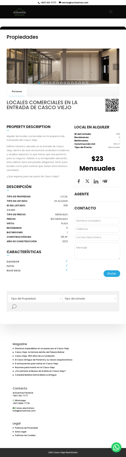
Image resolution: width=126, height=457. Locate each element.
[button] (116, 447)
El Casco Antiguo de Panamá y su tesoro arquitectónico (43, 359)
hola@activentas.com (24, 410)
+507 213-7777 (48, 2)
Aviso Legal (20, 431)
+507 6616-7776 (21, 403)
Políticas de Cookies (25, 435)
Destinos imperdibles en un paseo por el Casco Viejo (42, 348)
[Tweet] (87, 190)
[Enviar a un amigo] (105, 190)
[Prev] (10, 76)
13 (83, 92)
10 (72, 92)
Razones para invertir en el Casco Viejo (35, 367)
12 (79, 92)
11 (76, 92)
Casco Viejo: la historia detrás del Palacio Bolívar (39, 352)
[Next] (116, 76)
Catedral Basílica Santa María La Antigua (35, 374)
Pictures (17, 100)
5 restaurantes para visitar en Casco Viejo (36, 363)
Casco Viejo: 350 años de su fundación (35, 356)
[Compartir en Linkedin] (96, 190)
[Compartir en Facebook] (79, 190)
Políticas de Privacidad (26, 427)
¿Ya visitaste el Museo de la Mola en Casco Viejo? (40, 371)
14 (87, 92)
